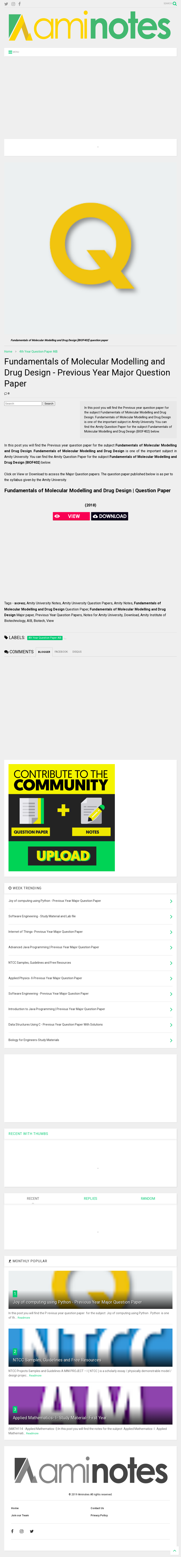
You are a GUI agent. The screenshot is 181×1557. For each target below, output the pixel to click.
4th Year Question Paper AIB (38, 351)
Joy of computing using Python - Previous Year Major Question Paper (77, 1302)
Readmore (24, 1317)
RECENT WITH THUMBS (28, 1134)
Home (8, 351)
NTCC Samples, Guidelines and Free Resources (57, 1359)
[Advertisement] (90, 92)
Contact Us (97, 1508)
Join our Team (20, 1515)
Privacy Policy (99, 1515)
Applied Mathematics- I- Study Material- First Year (60, 1417)
